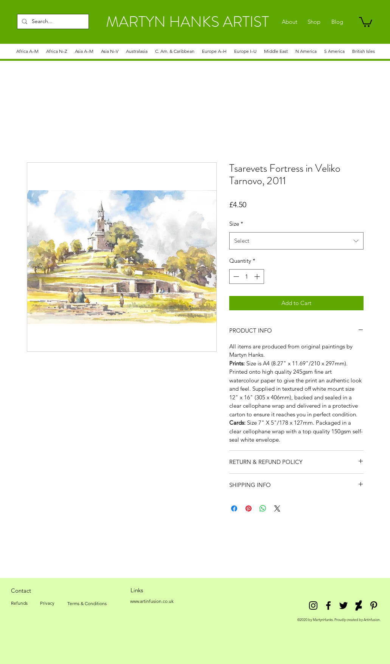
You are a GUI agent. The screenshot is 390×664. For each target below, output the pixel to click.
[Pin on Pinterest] (248, 508)
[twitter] (343, 605)
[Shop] (314, 21)
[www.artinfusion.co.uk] (152, 601)
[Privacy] (47, 603)
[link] (365, 21)
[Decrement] (235, 276)
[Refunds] (19, 603)
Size (236, 223)
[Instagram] (313, 605)
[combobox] (296, 241)
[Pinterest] (373, 605)
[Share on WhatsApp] (262, 508)
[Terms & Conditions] (87, 603)
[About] (289, 21)
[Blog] (337, 21)
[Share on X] (277, 508)
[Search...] (52, 21)
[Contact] (21, 590)
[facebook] (328, 605)
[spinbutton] (246, 276)
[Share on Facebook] (234, 508)
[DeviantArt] (358, 605)
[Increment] (258, 276)
